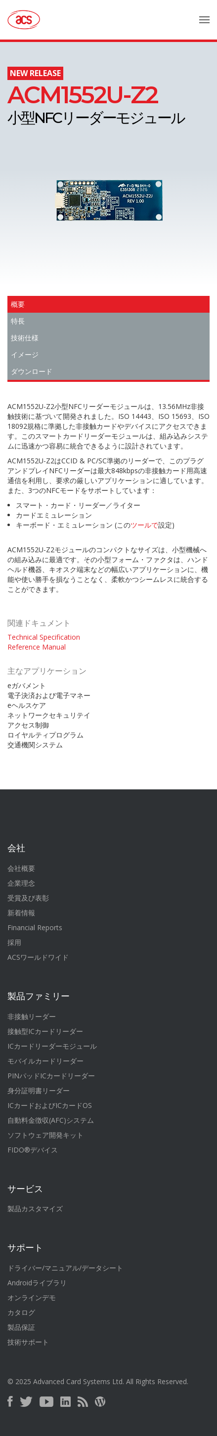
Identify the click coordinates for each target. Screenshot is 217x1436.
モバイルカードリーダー (45, 1061)
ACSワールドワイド (38, 957)
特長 (18, 321)
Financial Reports (34, 927)
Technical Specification (43, 637)
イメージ (25, 354)
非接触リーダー (31, 1016)
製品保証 (21, 1327)
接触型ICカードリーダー (45, 1031)
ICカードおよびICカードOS (49, 1105)
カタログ (21, 1312)
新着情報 (21, 912)
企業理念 (21, 883)
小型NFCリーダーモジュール (95, 106)
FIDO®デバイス (32, 1149)
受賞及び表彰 (28, 898)
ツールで (144, 525)
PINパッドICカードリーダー (51, 1075)
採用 (14, 942)
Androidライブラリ (37, 1282)
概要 (18, 304)
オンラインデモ (31, 1297)
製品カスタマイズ (35, 1208)
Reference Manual (36, 647)
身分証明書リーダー (38, 1090)
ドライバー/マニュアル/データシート (65, 1267)
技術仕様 (25, 337)
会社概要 (21, 868)
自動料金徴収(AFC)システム (50, 1120)
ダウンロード (31, 371)
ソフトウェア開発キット (45, 1135)
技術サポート (28, 1342)
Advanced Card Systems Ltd (78, 1381)
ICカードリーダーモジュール (52, 1046)
